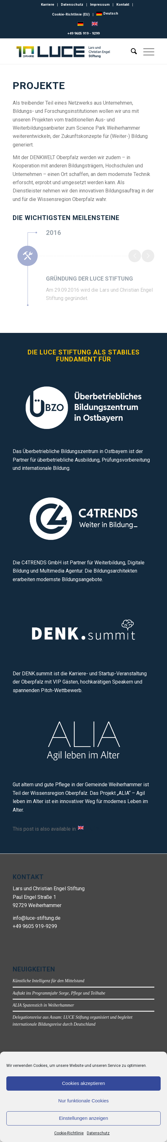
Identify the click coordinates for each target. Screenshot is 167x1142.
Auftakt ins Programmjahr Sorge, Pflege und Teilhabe (59, 993)
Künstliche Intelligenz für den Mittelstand (49, 980)
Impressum (100, 5)
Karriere (47, 5)
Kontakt (122, 5)
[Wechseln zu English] (89, 828)
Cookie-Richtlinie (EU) (71, 14)
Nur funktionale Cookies (83, 1100)
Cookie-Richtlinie (69, 1133)
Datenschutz (98, 1133)
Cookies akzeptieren (83, 1083)
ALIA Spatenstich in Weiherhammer (43, 1005)
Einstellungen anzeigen (83, 1118)
